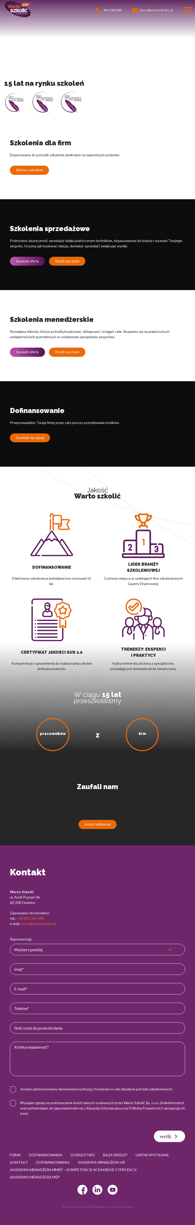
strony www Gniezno (121, 1206)
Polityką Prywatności (145, 1108)
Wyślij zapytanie (67, 261)
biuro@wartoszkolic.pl (38, 923)
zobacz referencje (97, 824)
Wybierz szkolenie (29, 170)
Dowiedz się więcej (30, 438)
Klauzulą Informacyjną (103, 1108)
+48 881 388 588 (30, 918)
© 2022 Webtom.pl (96, 1206)
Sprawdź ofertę (27, 261)
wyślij (169, 1136)
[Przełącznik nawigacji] (187, 10)
